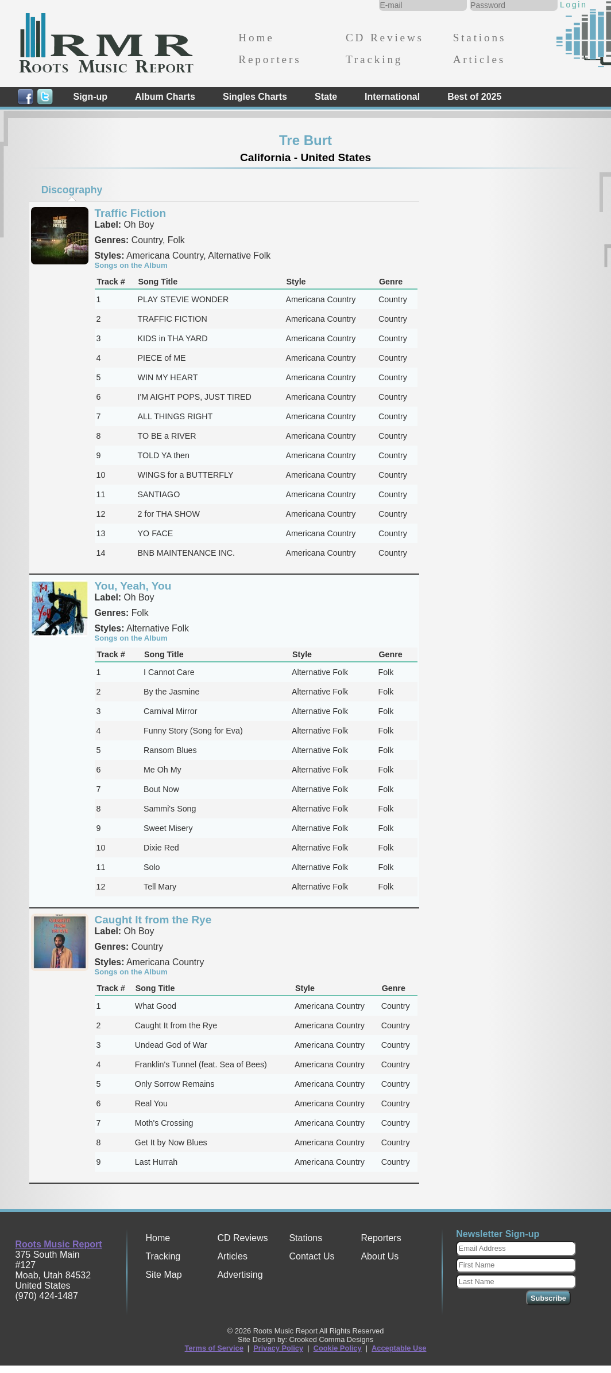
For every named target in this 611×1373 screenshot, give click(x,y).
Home (256, 38)
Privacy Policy (278, 1348)
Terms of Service (214, 1348)
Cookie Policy (338, 1348)
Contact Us (311, 1256)
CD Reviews (385, 38)
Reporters (269, 59)
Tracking (374, 59)
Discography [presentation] (72, 190)
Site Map (163, 1275)
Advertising (239, 1275)
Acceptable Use (399, 1348)
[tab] (72, 189)
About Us (380, 1256)
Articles (479, 59)
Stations (479, 38)
